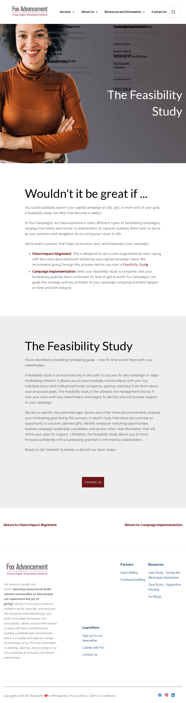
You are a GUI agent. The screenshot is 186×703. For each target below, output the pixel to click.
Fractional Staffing (132, 579)
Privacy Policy (78, 696)
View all (126, 604)
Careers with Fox (93, 647)
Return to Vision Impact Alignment (31, 525)
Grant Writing (129, 572)
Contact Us (93, 482)
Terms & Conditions (103, 696)
